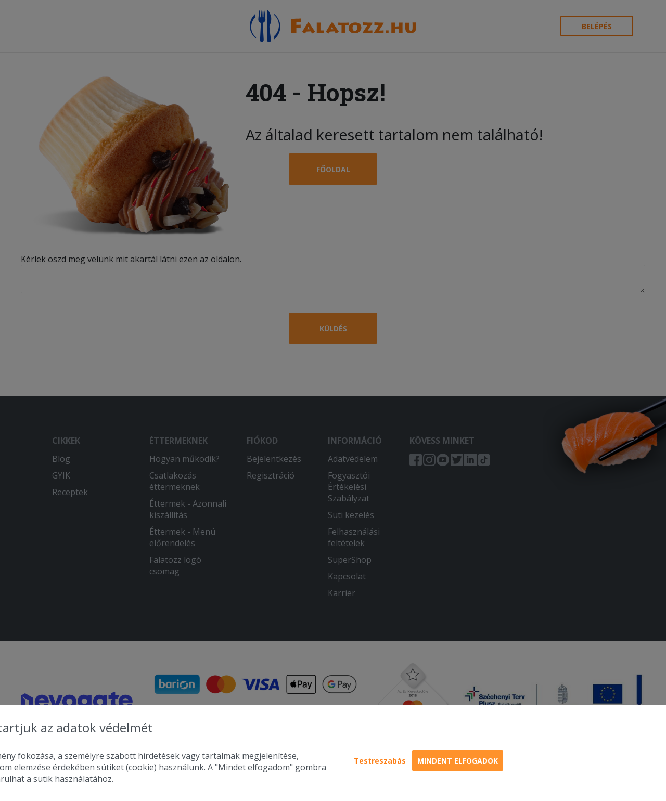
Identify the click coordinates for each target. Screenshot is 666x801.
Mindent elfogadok (457, 761)
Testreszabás (380, 761)
